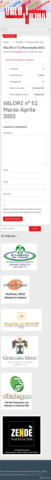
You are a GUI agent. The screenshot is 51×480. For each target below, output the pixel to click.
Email (5, 182)
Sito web (6, 194)
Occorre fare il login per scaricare (19, 60)
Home (5, 42)
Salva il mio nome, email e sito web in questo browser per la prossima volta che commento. (22, 210)
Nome (5, 170)
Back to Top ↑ (45, 478)
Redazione (18, 52)
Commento (7, 133)
